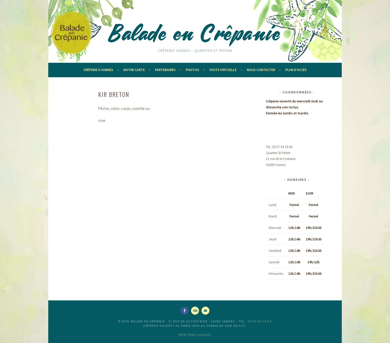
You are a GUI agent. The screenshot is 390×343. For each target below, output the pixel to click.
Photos (192, 70)
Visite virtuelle (223, 70)
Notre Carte (134, 70)
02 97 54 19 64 (260, 321)
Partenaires (165, 70)
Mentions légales (195, 335)
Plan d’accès (296, 70)
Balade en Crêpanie (195, 33)
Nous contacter (261, 70)
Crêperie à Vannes (98, 70)
